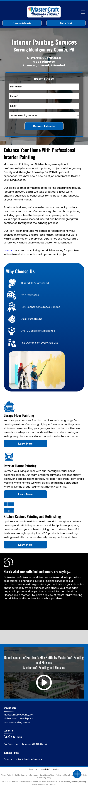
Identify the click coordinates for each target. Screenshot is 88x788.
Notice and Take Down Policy (67, 775)
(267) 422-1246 (13, 737)
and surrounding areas (17, 722)
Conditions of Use (47, 775)
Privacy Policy (6, 775)
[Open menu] (83, 12)
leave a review (44, 595)
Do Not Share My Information (26, 775)
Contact (9, 250)
